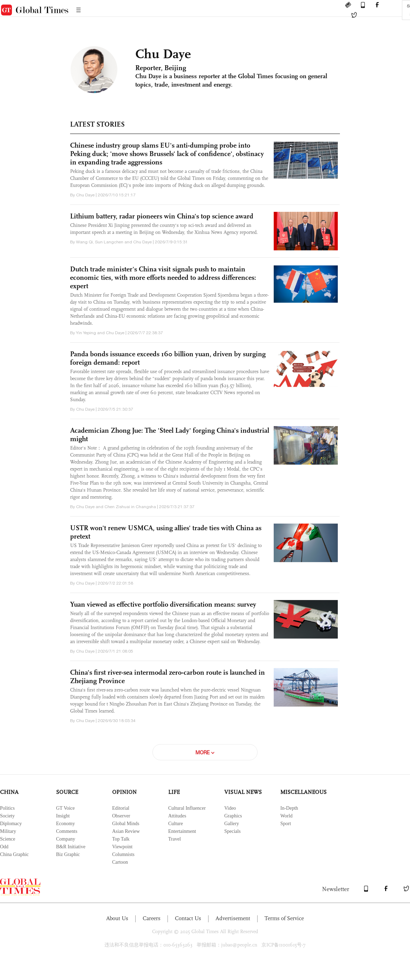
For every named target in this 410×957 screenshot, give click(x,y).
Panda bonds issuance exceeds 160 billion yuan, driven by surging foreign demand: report (168, 358)
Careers (151, 918)
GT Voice (65, 808)
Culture (175, 823)
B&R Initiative (71, 846)
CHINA (9, 792)
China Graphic (14, 854)
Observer (121, 815)
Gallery (231, 823)
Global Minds (125, 823)
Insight (63, 815)
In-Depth (289, 808)
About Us (117, 918)
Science (7, 839)
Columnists (123, 854)
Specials (232, 831)
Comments (66, 831)
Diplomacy (11, 823)
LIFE (174, 792)
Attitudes (177, 815)
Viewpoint (122, 846)
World (286, 815)
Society (7, 815)
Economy (65, 823)
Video (230, 808)
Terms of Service (284, 918)
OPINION (124, 792)
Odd (4, 846)
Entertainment (182, 831)
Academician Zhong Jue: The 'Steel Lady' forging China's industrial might (169, 434)
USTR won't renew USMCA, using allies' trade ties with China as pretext (165, 532)
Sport (285, 823)
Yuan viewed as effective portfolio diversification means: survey (163, 604)
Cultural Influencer (187, 808)
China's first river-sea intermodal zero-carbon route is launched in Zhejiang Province (167, 676)
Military (8, 831)
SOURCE (67, 792)
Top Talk (121, 839)
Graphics (233, 815)
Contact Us (188, 918)
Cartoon (120, 862)
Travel (174, 839)
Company (65, 839)
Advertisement (233, 918)
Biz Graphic (68, 854)
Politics (7, 808)
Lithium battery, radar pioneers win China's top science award (161, 216)
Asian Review (126, 831)
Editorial (120, 808)
